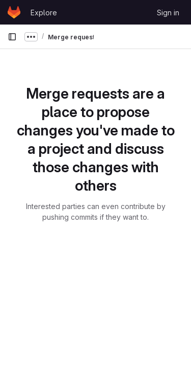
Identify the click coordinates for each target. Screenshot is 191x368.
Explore (44, 12)
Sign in (168, 12)
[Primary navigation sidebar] (12, 37)
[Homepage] (14, 12)
